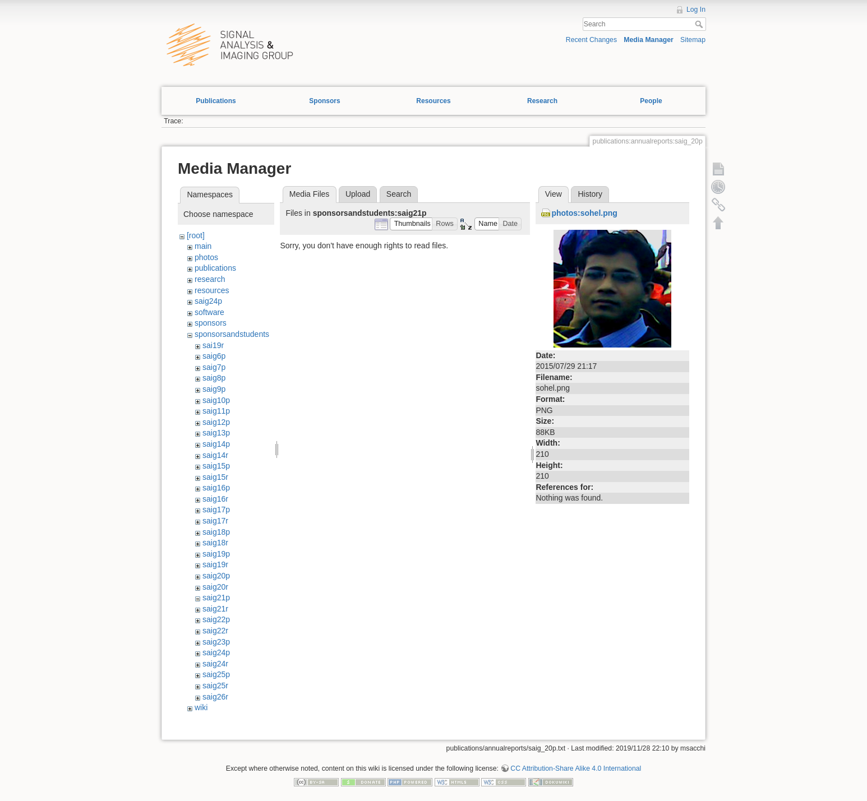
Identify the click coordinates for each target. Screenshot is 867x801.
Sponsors (324, 101)
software (209, 312)
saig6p (213, 355)
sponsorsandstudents (232, 334)
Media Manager (649, 40)
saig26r (215, 696)
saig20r (215, 586)
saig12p (216, 422)
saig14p (216, 443)
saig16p (216, 487)
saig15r (215, 477)
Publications (216, 101)
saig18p (216, 531)
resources (212, 290)
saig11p (216, 410)
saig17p (216, 509)
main (203, 246)
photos (206, 257)
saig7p (213, 367)
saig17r (215, 520)
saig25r (215, 685)
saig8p (213, 377)
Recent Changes (591, 40)
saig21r (215, 608)
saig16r (215, 498)
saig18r (215, 542)
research (210, 279)
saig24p (208, 301)
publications (215, 267)
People (651, 101)
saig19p (216, 553)
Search (700, 24)
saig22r (215, 630)
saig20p (216, 575)
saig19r (215, 564)
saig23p (216, 641)
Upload (357, 193)
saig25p (216, 674)
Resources (433, 101)
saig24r (215, 663)
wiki (201, 707)
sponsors (211, 322)
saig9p (213, 389)
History (590, 193)
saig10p (216, 400)
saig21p (216, 597)
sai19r (213, 345)
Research (542, 101)
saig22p (216, 619)
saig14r (215, 455)
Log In (695, 9)
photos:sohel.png (584, 213)
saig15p (216, 465)
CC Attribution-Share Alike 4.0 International (575, 768)
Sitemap (692, 40)
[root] (196, 235)
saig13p (216, 432)
